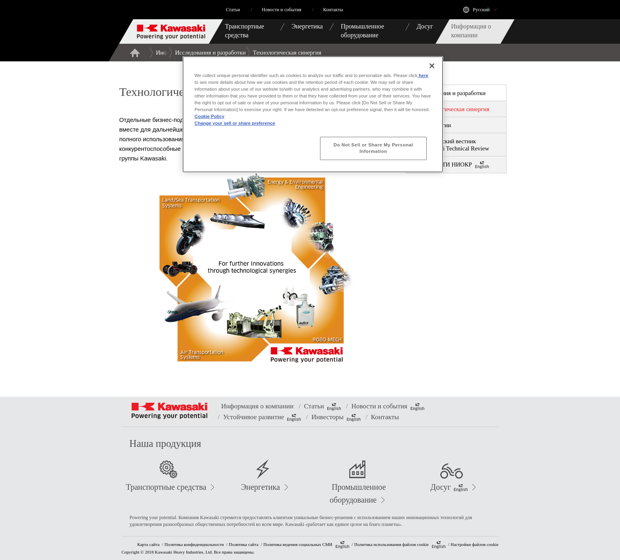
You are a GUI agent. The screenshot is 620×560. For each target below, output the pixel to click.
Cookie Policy (210, 116)
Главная (135, 52)
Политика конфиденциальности (194, 544)
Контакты (385, 417)
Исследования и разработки (210, 52)
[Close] (432, 66)
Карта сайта (148, 544)
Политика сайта (244, 544)
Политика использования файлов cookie (400, 545)
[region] (312, 114)
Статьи (322, 406)
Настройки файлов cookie (475, 544)
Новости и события (387, 406)
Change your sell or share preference (235, 123)
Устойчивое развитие (262, 417)
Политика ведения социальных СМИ (306, 545)
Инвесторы (335, 417)
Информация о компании (257, 406)
